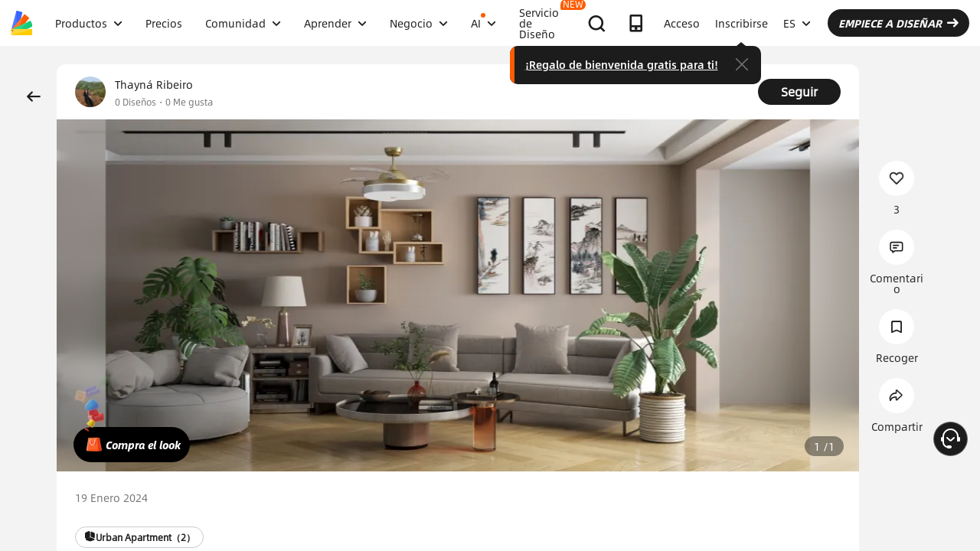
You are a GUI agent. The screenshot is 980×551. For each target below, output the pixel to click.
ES (797, 23)
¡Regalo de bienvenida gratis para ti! (621, 64)
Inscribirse (741, 23)
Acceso (682, 23)
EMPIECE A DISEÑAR (898, 23)
